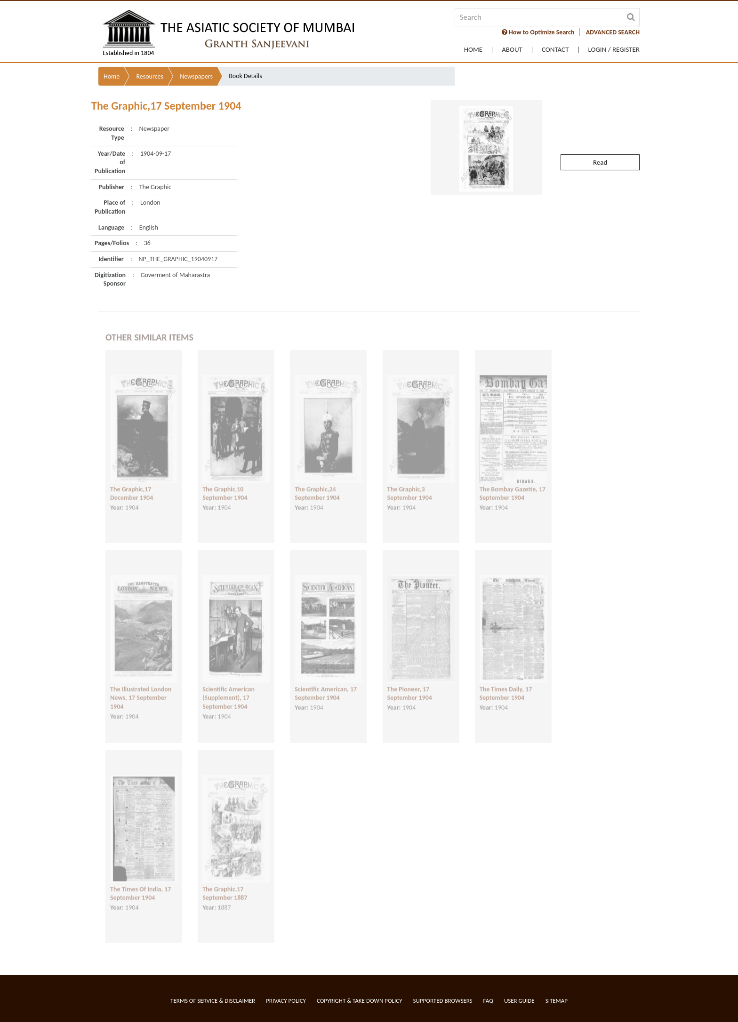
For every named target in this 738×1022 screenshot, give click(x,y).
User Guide (519, 1000)
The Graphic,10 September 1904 (224, 484)
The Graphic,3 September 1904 (409, 484)
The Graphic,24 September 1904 (317, 484)
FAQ (488, 1000)
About (512, 50)
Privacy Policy (286, 1000)
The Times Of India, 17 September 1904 (140, 884)
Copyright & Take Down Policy (359, 1000)
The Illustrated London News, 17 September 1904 (140, 688)
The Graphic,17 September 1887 (224, 884)
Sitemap (556, 1000)
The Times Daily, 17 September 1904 (506, 684)
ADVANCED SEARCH (613, 32)
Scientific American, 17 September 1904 (326, 684)
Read (600, 140)
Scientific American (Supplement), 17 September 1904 (228, 688)
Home (473, 50)
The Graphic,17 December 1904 (131, 484)
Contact (555, 50)
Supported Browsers (443, 1000)
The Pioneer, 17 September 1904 (409, 684)
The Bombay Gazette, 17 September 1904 (513, 484)
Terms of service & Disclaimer (212, 1000)
